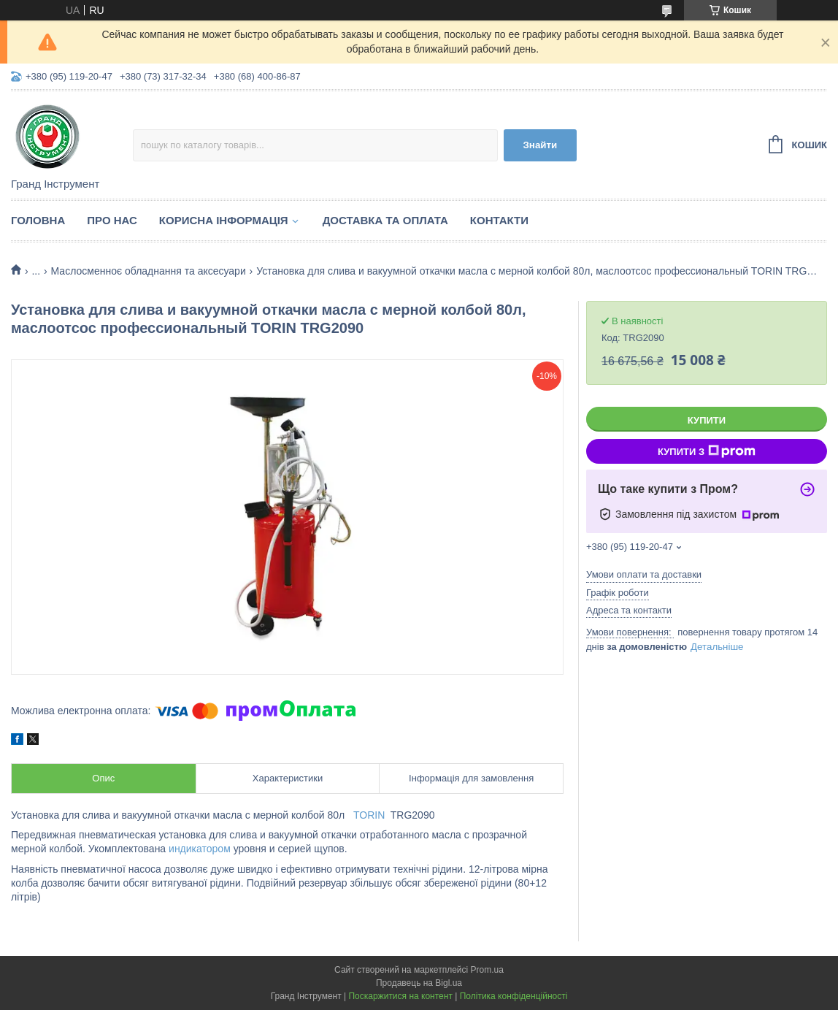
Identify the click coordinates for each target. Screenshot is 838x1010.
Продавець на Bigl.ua (419, 983)
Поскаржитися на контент (400, 996)
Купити (707, 420)
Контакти (499, 220)
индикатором (200, 848)
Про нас (112, 220)
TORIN (369, 815)
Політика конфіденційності (514, 996)
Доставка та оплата (385, 220)
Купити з (707, 451)
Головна (38, 220)
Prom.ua (487, 970)
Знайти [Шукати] (540, 144)
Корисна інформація (223, 220)
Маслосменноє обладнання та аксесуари (148, 271)
